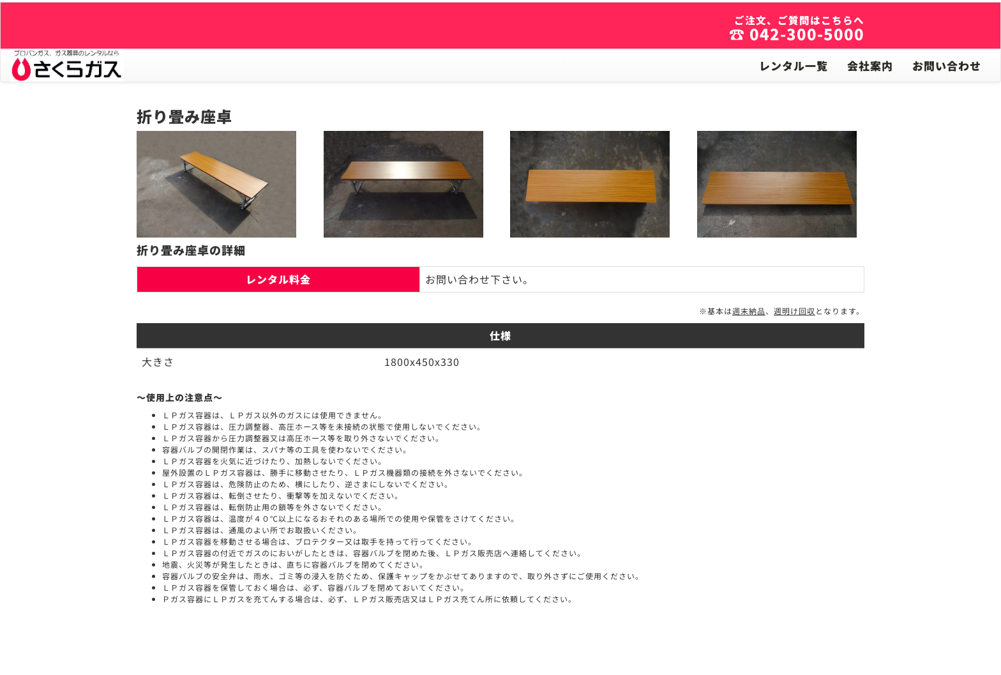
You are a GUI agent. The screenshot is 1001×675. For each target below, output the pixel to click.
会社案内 (870, 65)
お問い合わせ (946, 65)
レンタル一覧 (793, 65)
